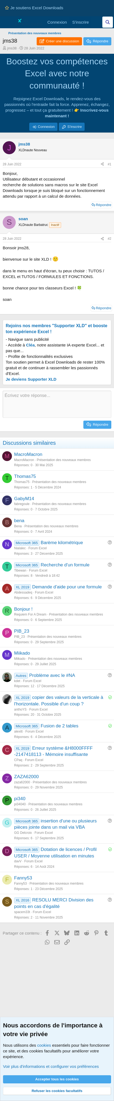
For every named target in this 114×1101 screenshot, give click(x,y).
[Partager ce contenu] (102, 164)
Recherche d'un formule (65, 564)
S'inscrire (74, 127)
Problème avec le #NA (52, 675)
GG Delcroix (23, 833)
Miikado (22, 653)
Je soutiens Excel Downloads (34, 7)
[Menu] (7, 22)
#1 (109, 164)
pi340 (20, 798)
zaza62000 (22, 782)
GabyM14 (24, 498)
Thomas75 (25, 476)
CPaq (18, 760)
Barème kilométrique (62, 542)
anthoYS (20, 709)
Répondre (103, 205)
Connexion (46, 127)
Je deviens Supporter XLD (31, 379)
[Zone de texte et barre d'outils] (57, 404)
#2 (109, 239)
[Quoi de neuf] (96, 22)
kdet (17, 681)
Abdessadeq (23, 592)
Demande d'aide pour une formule (67, 586)
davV (17, 861)
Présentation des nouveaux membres (64, 460)
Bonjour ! (23, 609)
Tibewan (20, 570)
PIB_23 (21, 631)
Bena (18, 526)
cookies (44, 1045)
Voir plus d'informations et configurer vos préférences (51, 1066)
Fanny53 (23, 878)
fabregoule (22, 504)
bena (19, 520)
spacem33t (22, 912)
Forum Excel (37, 548)
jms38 (12, 48)
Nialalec (20, 548)
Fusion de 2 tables (59, 725)
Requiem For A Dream (30, 614)
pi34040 (20, 804)
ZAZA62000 (26, 776)
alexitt (18, 731)
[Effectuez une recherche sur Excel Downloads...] (107, 22)
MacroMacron (28, 454)
